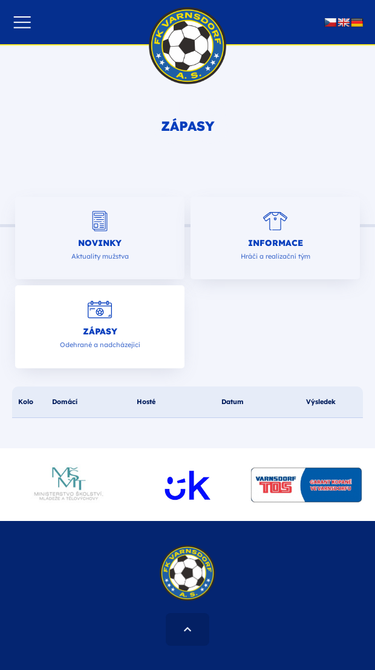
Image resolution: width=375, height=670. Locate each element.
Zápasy (100, 331)
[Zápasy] (100, 309)
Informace (275, 242)
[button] (22, 22)
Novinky (100, 242)
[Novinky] (100, 221)
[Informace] (275, 221)
